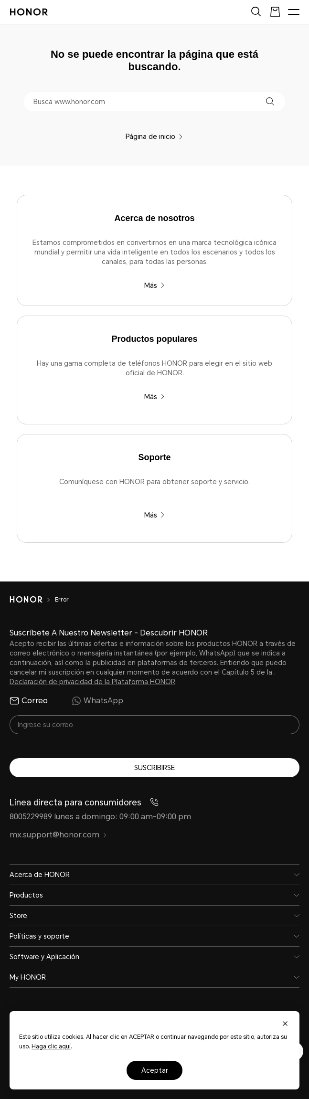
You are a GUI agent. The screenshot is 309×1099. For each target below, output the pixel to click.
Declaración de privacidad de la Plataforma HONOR (92, 682)
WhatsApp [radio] (97, 701)
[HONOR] (32, 599)
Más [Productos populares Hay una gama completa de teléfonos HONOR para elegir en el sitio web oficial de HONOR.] (154, 397)
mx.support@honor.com (58, 834)
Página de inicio (154, 136)
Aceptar (154, 1070)
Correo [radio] (29, 701)
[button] (270, 101)
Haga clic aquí (51, 1046)
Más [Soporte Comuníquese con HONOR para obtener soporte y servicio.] (154, 515)
